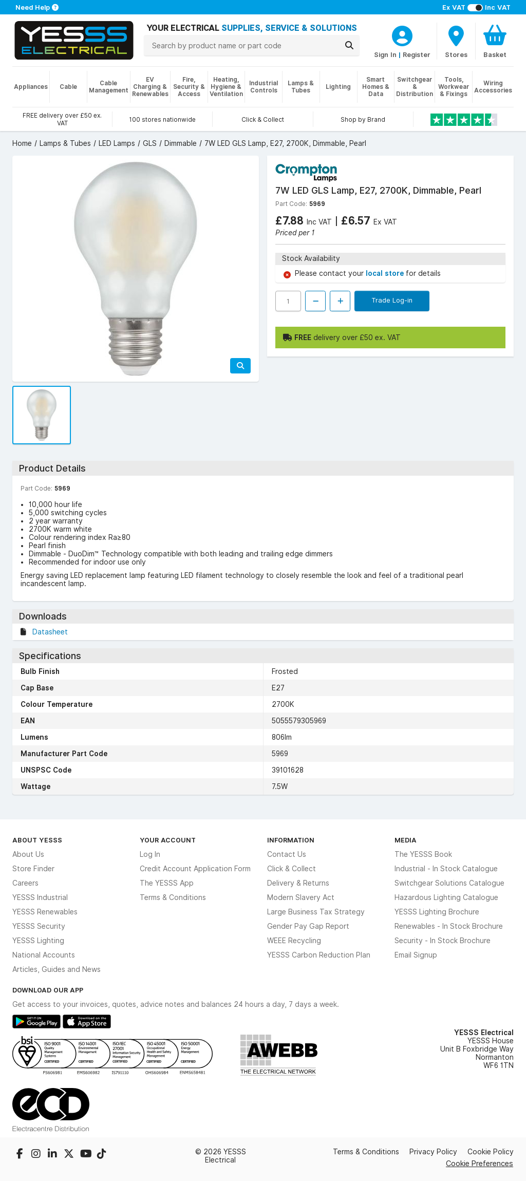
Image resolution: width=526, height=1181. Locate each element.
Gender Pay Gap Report (308, 926)
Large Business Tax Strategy (316, 912)
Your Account (168, 840)
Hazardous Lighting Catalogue (446, 897)
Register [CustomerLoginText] (416, 54)
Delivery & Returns (298, 883)
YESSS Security (38, 926)
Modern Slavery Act (300, 897)
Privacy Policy (433, 1152)
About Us (28, 854)
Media (405, 840)
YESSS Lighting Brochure (436, 912)
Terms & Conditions (173, 897)
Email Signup (415, 955)
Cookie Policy (490, 1152)
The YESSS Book (423, 854)
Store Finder (33, 869)
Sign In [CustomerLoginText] (385, 54)
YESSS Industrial (40, 897)
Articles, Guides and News (56, 969)
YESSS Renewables (45, 912)
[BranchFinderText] (456, 41)
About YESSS (37, 840)
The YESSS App (167, 883)
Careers (25, 883)
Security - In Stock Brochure (442, 940)
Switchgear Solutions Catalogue (449, 883)
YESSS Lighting (38, 940)
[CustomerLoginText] (402, 34)
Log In (150, 854)
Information (290, 840)
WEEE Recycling (294, 940)
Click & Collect (291, 869)
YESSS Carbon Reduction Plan (318, 955)
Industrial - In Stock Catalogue (446, 869)
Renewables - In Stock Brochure (448, 926)
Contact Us (286, 854)
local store (386, 273)
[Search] (349, 45)
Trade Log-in (391, 300)
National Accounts (43, 955)
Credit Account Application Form (195, 869)
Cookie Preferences (479, 1163)
